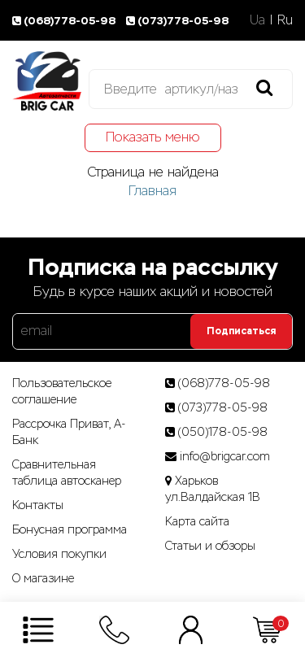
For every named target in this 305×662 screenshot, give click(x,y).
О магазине (43, 578)
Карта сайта (197, 521)
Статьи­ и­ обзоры (210, 545)
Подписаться (241, 331)
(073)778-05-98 (178, 21)
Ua (257, 20)
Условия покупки (59, 553)
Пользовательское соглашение (61, 391)
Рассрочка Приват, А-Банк (69, 431)
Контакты (37, 505)
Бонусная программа (69, 529)
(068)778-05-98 (66, 21)
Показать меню (153, 137)
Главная (152, 190)
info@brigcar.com (225, 456)
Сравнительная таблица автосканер (66, 472)
